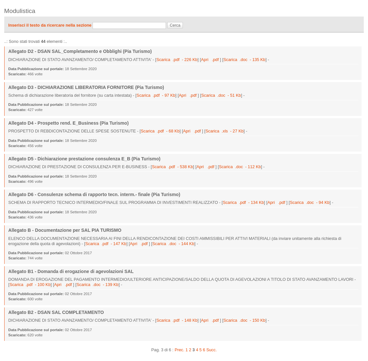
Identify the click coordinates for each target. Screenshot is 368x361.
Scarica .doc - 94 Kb (309, 202)
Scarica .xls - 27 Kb (224, 131)
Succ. (211, 349)
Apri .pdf (210, 59)
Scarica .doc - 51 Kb (221, 95)
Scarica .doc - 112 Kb (240, 166)
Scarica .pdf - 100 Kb (30, 284)
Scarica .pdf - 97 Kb (155, 95)
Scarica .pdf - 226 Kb (176, 59)
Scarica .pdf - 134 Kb (243, 202)
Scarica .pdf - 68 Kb (160, 131)
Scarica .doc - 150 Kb (244, 320)
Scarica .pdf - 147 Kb (106, 243)
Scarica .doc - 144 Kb (173, 243)
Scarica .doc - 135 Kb (244, 59)
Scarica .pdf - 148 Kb (176, 320)
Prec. (179, 349)
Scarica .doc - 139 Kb (97, 284)
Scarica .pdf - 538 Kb (172, 166)
